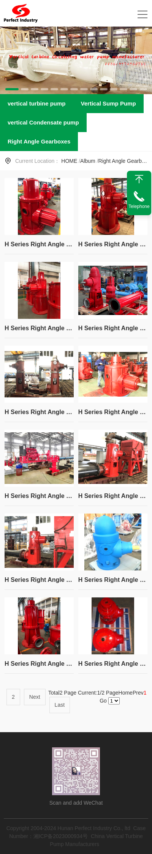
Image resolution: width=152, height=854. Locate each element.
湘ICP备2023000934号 (60, 836)
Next (34, 697)
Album (87, 161)
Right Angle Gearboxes (39, 141)
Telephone (138, 206)
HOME (69, 161)
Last (60, 705)
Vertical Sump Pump (108, 103)
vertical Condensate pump (43, 122)
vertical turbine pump (37, 103)
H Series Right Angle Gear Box (39, 244)
